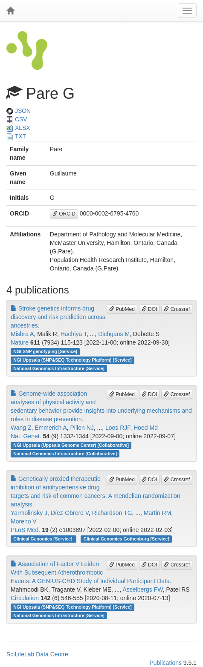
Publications (165, 662)
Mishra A (22, 334)
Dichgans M (114, 334)
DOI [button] (149, 309)
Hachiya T (74, 334)
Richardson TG (112, 512)
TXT (16, 136)
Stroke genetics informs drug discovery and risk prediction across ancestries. (58, 317)
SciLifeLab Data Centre (37, 654)
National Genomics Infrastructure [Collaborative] (65, 453)
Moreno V (24, 521)
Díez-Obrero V (70, 512)
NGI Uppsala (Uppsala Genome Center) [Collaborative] (71, 445)
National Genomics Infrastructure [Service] (58, 368)
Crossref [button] (177, 309)
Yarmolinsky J (29, 512)
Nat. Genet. (26, 436)
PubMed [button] (122, 309)
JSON (18, 110)
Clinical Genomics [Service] (43, 538)
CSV (16, 119)
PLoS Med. (25, 529)
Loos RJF (117, 427)
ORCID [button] (63, 214)
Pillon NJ (82, 427)
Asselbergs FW (143, 589)
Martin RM (157, 512)
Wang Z (21, 427)
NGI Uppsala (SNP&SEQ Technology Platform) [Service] (72, 359)
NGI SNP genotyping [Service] (45, 351)
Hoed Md (145, 427)
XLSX (18, 127)
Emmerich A (51, 427)
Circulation (25, 598)
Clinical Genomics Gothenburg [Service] (126, 538)
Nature (20, 342)
